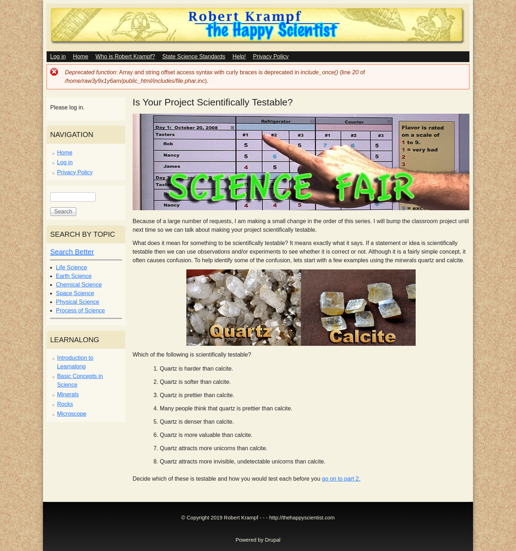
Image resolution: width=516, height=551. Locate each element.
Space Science (75, 293)
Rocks (65, 404)
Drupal (272, 540)
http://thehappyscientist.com (302, 518)
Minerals (67, 394)
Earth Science (74, 276)
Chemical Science (79, 285)
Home (81, 56)
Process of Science (80, 310)
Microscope (71, 414)
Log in (58, 56)
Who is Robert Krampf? (125, 56)
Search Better (72, 252)
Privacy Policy (271, 56)
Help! (239, 56)
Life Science (71, 267)
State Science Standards (193, 56)
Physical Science (77, 302)
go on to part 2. (341, 479)
